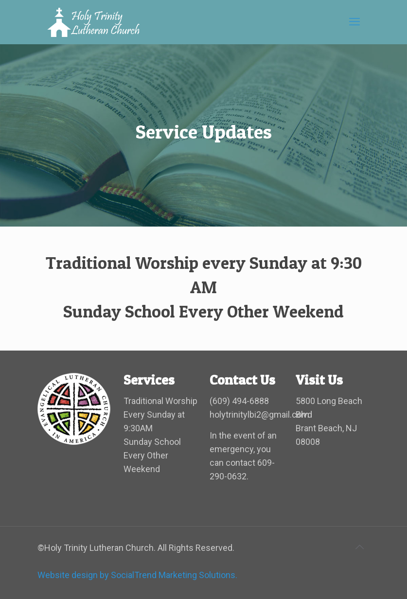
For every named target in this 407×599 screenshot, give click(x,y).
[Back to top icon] (360, 547)
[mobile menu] (354, 22)
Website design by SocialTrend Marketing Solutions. (137, 575)
